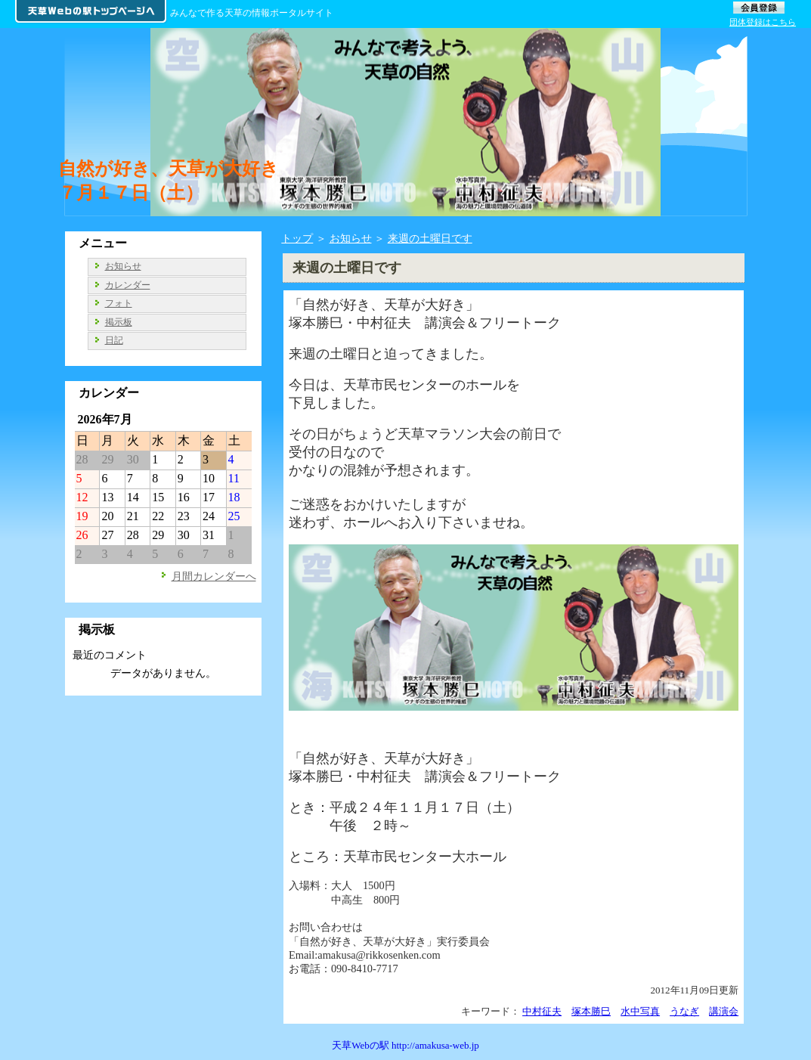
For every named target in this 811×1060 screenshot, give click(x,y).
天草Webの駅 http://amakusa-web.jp (405, 1045)
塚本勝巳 (591, 1011)
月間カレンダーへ (214, 576)
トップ (297, 238)
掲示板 (118, 322)
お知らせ (351, 238)
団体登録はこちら (762, 21)
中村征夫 (542, 1011)
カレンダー (127, 285)
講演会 (723, 1011)
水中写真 (640, 1011)
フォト (118, 303)
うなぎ (684, 1011)
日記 (114, 340)
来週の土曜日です (430, 238)
